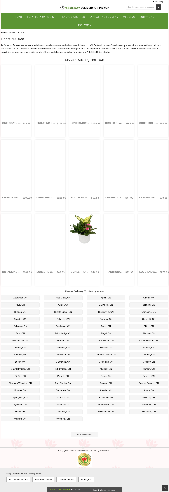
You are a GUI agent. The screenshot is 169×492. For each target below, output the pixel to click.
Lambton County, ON (106, 355)
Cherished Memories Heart (46, 197)
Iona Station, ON (106, 340)
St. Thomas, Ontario (18, 480)
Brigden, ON (20, 312)
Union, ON (20, 412)
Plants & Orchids (73, 17)
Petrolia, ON (149, 376)
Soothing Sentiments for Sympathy (148, 123)
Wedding (129, 17)
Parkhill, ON (63, 376)
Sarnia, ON (86, 480)
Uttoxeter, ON (63, 412)
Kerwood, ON (63, 348)
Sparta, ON (148, 390)
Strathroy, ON (148, 397)
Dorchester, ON (63, 326)
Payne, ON (106, 376)
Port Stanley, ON (63, 383)
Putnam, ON (106, 383)
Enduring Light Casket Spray (46, 123)
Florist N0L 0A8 (16, 33)
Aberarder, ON (20, 298)
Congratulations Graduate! (148, 197)
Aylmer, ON (63, 305)
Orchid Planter (114, 123)
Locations (147, 17)
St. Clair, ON (63, 397)
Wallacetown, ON (106, 412)
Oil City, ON (20, 376)
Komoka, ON (20, 355)
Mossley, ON (149, 362)
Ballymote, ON (106, 305)
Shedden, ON (105, 390)
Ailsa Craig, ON (63, 298)
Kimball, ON (148, 348)
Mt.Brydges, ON (63, 369)
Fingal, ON (106, 333)
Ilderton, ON (63, 340)
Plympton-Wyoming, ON (20, 383)
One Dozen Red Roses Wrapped (11, 123)
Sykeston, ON (20, 405)
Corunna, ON (106, 319)
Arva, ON (20, 305)
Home (19, 17)
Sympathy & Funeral (104, 17)
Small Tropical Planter (80, 271)
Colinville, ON (63, 319)
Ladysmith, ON (63, 355)
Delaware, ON (20, 326)
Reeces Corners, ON (149, 383)
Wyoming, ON (63, 419)
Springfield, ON (20, 397)
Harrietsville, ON (20, 340)
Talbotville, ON (63, 405)
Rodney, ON (20, 390)
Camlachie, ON (148, 312)
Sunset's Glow (46, 271)
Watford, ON (20, 419)
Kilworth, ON (106, 348)
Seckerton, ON (63, 390)
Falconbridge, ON (63, 333)
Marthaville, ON (63, 362)
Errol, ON (20, 333)
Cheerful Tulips (114, 197)
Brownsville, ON (106, 312)
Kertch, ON (20, 348)
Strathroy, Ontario (43, 480)
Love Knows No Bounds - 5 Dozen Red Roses (80, 123)
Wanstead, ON (149, 412)
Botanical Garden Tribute (11, 271)
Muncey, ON (149, 369)
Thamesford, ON (106, 405)
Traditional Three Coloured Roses (114, 271)
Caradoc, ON (20, 319)
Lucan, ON (20, 362)
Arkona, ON (148, 298)
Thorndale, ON (149, 405)
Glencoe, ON (148, 333)
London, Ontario (66, 480)
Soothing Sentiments (80, 197)
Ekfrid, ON (149, 326)
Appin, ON (106, 298)
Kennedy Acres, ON (148, 340)
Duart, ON (106, 326)
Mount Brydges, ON (20, 369)
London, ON (149, 355)
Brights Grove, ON (63, 312)
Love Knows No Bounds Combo (148, 271)
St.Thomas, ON (105, 397)
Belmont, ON (149, 305)
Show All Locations (85, 434)
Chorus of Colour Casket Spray (11, 197)
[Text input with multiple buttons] (141, 7)
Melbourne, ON (106, 362)
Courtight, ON (148, 319)
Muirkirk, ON (106, 369)
